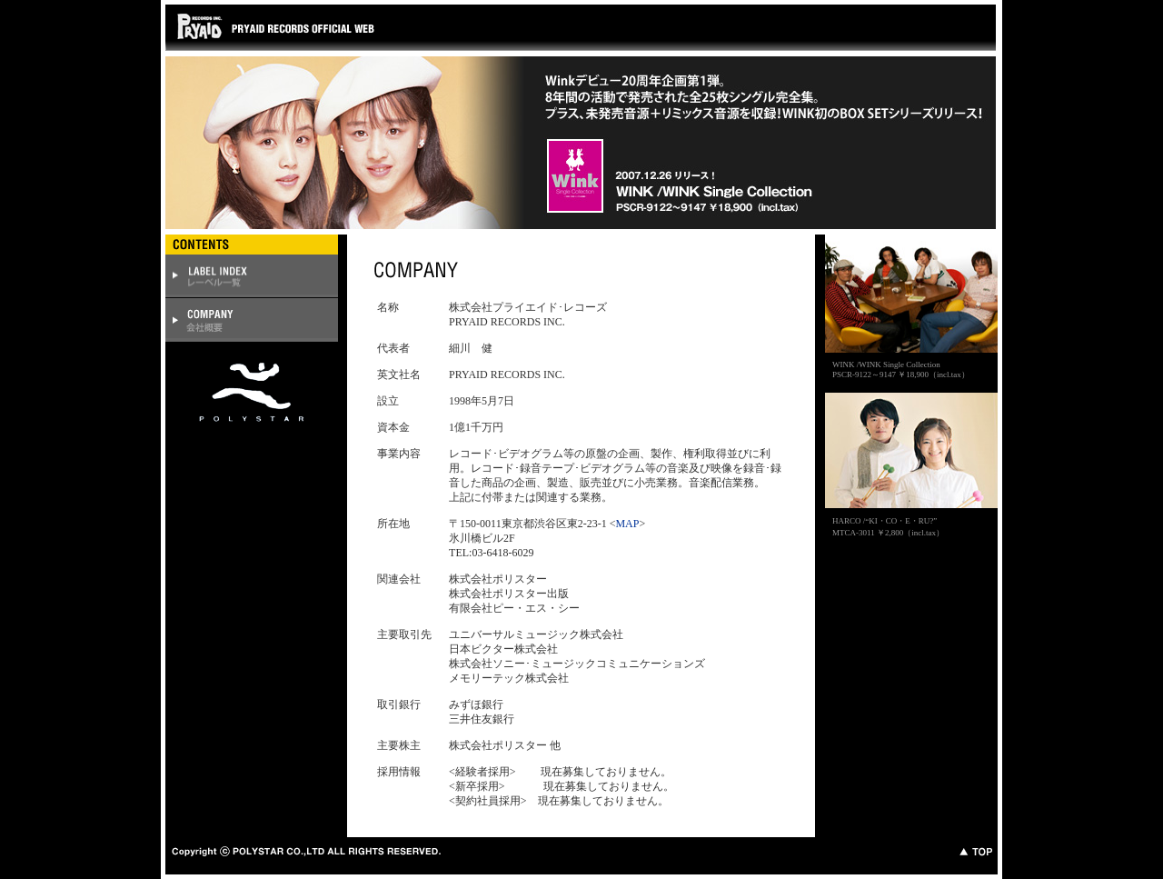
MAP (627, 523)
